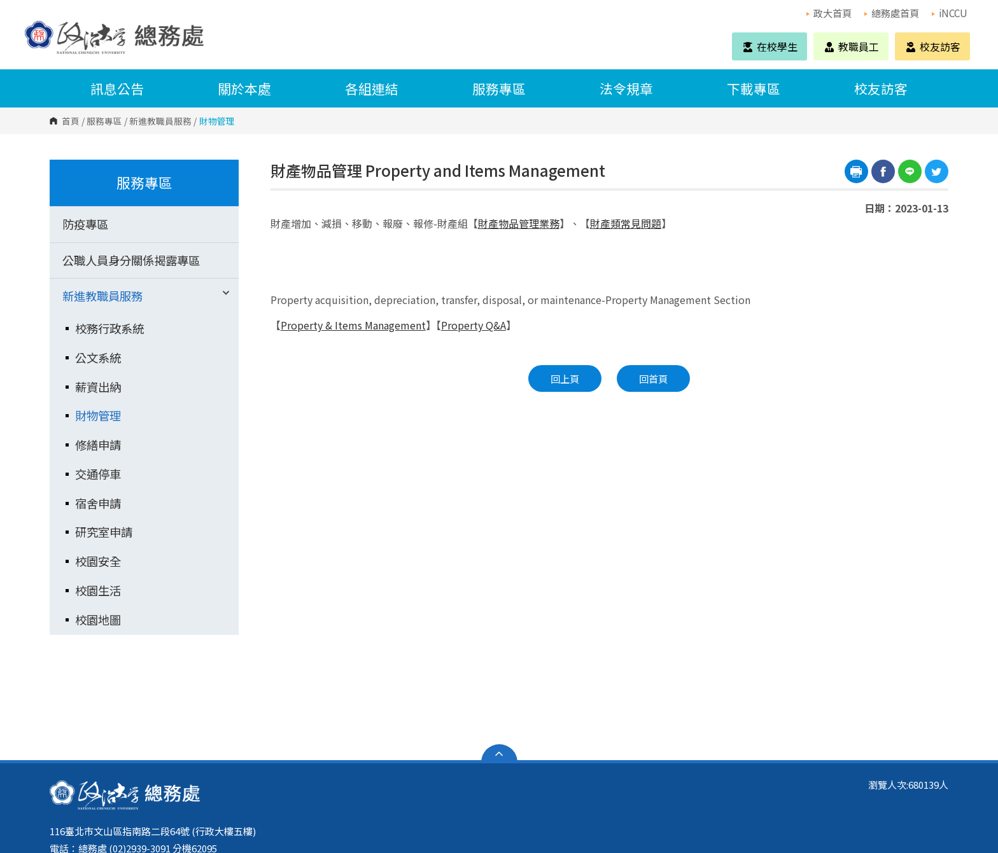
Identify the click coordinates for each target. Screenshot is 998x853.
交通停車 (98, 474)
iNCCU (949, 13)
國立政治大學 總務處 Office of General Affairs (37, 25)
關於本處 (244, 88)
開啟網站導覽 (499, 753)
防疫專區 (85, 224)
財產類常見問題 (625, 223)
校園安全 (98, 561)
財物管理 (98, 415)
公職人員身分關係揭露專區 (131, 260)
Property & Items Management (353, 325)
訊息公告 (117, 88)
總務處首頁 (891, 13)
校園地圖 (98, 619)
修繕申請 (98, 444)
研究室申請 (103, 532)
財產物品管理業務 (518, 223)
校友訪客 (932, 46)
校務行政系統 (109, 328)
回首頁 (653, 378)
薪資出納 (98, 386)
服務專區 (499, 88)
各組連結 (371, 88)
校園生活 (98, 590)
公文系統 (98, 357)
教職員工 (851, 46)
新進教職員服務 (160, 120)
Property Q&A (473, 325)
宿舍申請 (98, 503)
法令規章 (626, 88)
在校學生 (769, 46)
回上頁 (565, 378)
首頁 (71, 120)
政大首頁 (829, 13)
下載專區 (753, 88)
